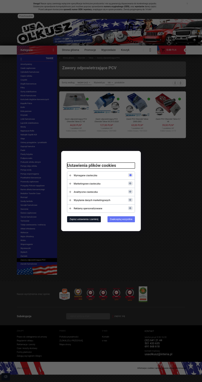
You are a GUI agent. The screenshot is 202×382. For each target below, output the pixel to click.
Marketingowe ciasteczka (87, 183)
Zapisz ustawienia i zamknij (84, 219)
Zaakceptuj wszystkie (121, 219)
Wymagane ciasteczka (85, 175)
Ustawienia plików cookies (91, 165)
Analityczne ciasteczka (86, 192)
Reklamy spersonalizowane (88, 208)
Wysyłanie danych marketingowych (92, 200)
